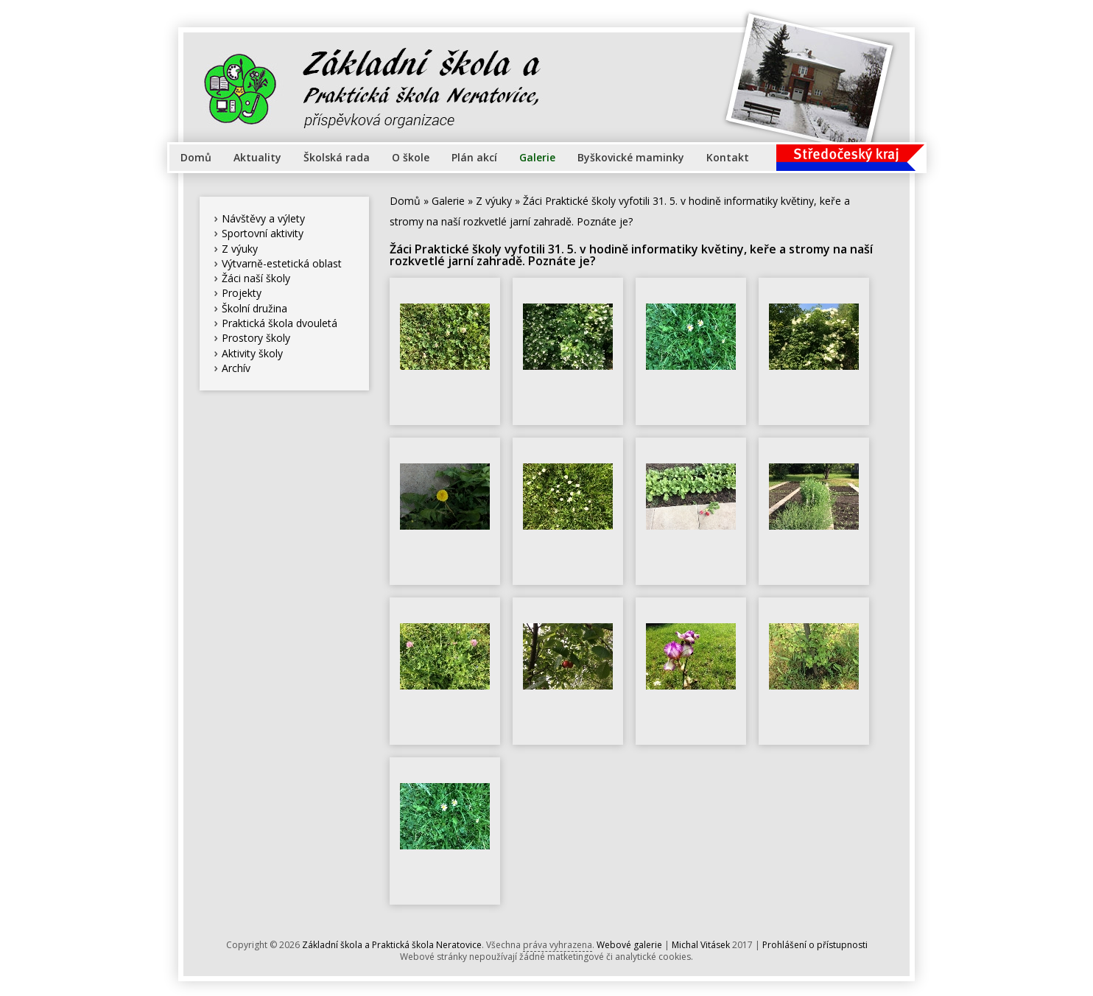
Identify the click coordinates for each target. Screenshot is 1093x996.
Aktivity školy (252, 353)
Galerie (537, 157)
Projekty (241, 293)
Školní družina (254, 308)
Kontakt (727, 157)
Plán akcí (474, 157)
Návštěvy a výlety (263, 218)
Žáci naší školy (256, 278)
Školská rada (336, 157)
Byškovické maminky (630, 157)
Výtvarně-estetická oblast (282, 263)
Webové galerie (629, 945)
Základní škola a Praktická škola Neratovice (392, 945)
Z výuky (240, 249)
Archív (236, 368)
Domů (195, 157)
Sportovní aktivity (262, 233)
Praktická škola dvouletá (279, 323)
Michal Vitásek (701, 945)
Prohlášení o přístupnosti (815, 945)
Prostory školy (256, 338)
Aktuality (257, 157)
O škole (410, 157)
